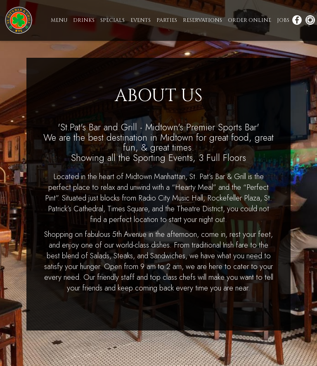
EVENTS (141, 20)
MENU (59, 20)
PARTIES (167, 20)
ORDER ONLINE (250, 20)
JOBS (283, 20)
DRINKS (84, 20)
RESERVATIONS (202, 20)
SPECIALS (113, 20)
